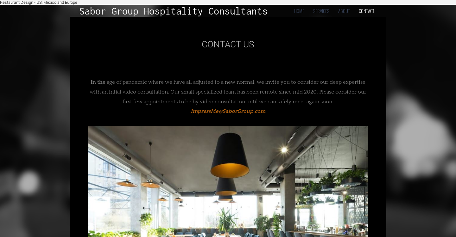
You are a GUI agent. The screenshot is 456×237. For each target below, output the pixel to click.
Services (321, 10)
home (299, 10)
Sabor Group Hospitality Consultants (173, 10)
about (344, 10)
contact (366, 10)
